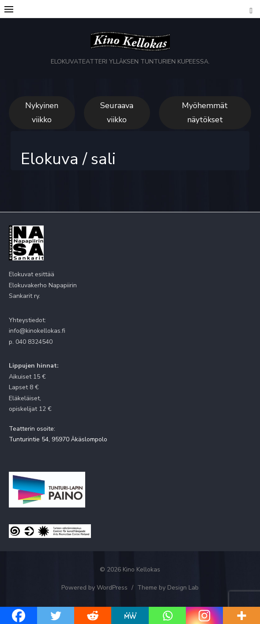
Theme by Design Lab (168, 587)
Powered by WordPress (94, 587)
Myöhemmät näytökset (205, 112)
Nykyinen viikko (41, 112)
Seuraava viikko (116, 112)
